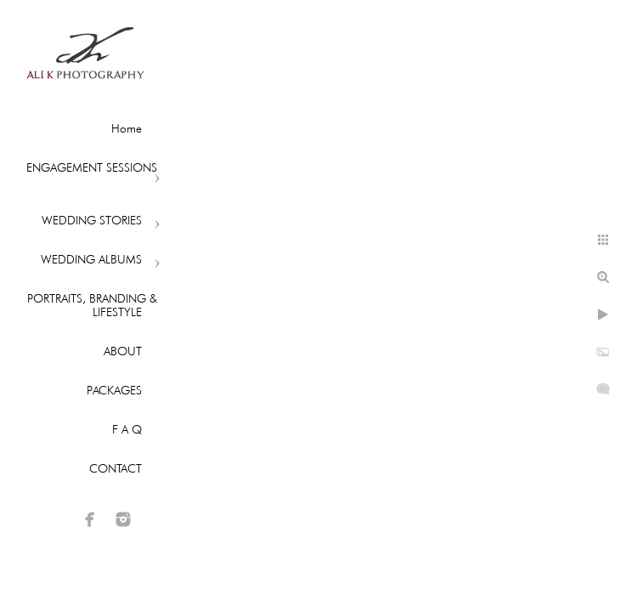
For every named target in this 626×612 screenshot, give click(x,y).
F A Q (127, 429)
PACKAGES (114, 390)
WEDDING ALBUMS (91, 259)
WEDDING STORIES (92, 220)
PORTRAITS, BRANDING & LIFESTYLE (92, 305)
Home (126, 128)
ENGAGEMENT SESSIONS (91, 167)
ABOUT (123, 351)
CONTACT (115, 468)
